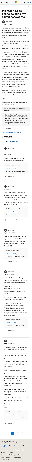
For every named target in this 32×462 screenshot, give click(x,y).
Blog (23, 450)
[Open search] (24, 2)
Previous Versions (15, 450)
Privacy (11, 452)
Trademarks (17, 457)
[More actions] (28, 6)
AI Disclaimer (4, 450)
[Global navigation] (1, 2)
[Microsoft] (16, 2)
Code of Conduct (5, 457)
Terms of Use (21, 454)
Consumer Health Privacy (8, 454)
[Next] (21, 433)
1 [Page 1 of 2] (12, 434)
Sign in (29, 2)
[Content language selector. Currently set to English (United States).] (9, 442)
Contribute (4, 452)
